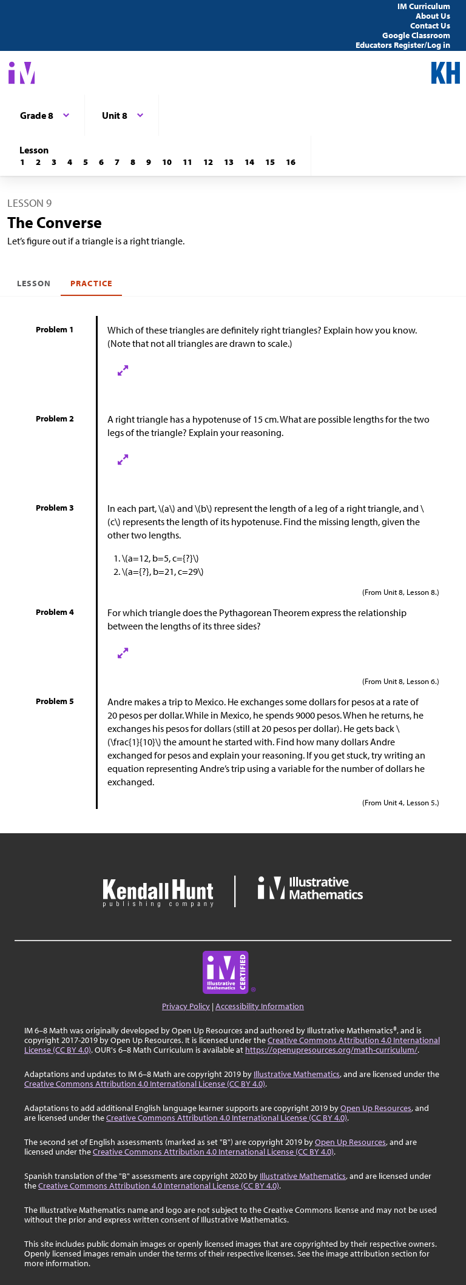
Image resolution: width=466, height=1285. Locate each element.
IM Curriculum (423, 6)
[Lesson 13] (228, 162)
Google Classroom (416, 35)
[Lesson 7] (117, 162)
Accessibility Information (259, 1006)
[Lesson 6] (101, 162)
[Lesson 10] (167, 162)
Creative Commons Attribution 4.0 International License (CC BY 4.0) (144, 1083)
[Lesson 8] (133, 162)
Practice (91, 283)
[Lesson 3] (54, 162)
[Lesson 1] (22, 162)
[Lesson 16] (290, 162)
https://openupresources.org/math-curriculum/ (331, 1049)
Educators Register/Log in (403, 45)
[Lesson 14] (249, 162)
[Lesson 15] (270, 162)
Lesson (34, 283)
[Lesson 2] (38, 162)
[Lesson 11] (187, 162)
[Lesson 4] (70, 162)
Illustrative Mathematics (297, 1074)
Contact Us (430, 25)
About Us (433, 16)
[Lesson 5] (85, 162)
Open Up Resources (375, 1107)
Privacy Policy (186, 1006)
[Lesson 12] (208, 162)
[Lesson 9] (149, 162)
